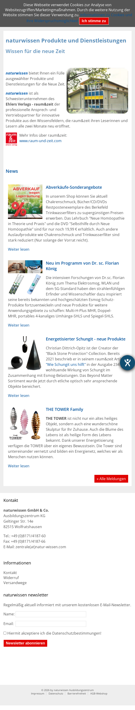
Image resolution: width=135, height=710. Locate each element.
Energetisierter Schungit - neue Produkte (85, 339)
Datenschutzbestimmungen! (76, 633)
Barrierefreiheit (77, 693)
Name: (44, 614)
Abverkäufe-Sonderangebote (74, 187)
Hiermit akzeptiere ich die (54, 633)
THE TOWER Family (64, 409)
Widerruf (11, 577)
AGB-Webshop (98, 693)
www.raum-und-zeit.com (40, 140)
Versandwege (15, 582)
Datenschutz (56, 693)
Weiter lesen (18, 249)
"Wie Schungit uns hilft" (66, 364)
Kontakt (10, 572)
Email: (44, 623)
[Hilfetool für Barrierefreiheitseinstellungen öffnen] (127, 362)
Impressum (37, 693)
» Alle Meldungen (111, 478)
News (12, 171)
